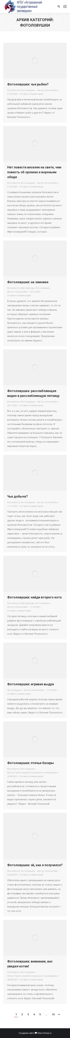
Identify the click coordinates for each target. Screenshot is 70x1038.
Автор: (47, 90)
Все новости (13, 90)
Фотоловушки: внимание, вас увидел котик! (30, 963)
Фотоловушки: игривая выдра (30, 684)
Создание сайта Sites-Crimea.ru (35, 1033)
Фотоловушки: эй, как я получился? (35, 865)
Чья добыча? (17, 496)
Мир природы (27, 288)
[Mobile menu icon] (65, 6)
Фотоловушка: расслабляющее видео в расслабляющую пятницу (33, 393)
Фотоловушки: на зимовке (27, 282)
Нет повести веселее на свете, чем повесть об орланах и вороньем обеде (34, 172)
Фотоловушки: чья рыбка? (28, 84)
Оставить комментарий (31, 94)
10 (53, 1014)
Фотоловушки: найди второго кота (34, 597)
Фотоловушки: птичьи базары (30, 763)
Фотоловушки (28, 90)
